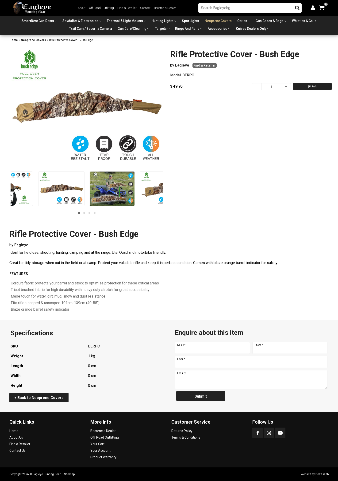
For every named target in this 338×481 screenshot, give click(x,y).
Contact (145, 8)
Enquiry (181, 373)
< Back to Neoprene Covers (39, 397)
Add (312, 86)
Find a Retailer (127, 8)
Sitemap (69, 474)
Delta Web (322, 474)
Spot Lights (190, 21)
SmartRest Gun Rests (38, 21)
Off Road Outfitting (101, 8)
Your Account (100, 450)
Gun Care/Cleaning (132, 28)
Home (13, 40)
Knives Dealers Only (251, 28)
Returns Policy (181, 431)
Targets (161, 28)
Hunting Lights (162, 21)
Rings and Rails (187, 28)
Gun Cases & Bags (270, 21)
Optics (242, 21)
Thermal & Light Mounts (125, 21)
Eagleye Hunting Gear (47, 474)
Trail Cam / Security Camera (90, 28)
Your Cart (97, 444)
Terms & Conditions (185, 437)
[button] (79, 213)
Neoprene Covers (218, 21)
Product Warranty (103, 457)
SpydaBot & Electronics (80, 21)
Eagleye (182, 65)
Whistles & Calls (304, 21)
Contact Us (17, 450)
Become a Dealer (165, 8)
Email (181, 359)
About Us (16, 437)
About (81, 8)
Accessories (217, 28)
